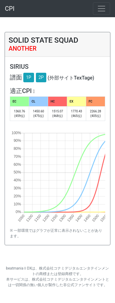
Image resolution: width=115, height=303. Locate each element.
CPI (9, 8)
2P (41, 77)
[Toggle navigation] (101, 8)
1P (28, 77)
